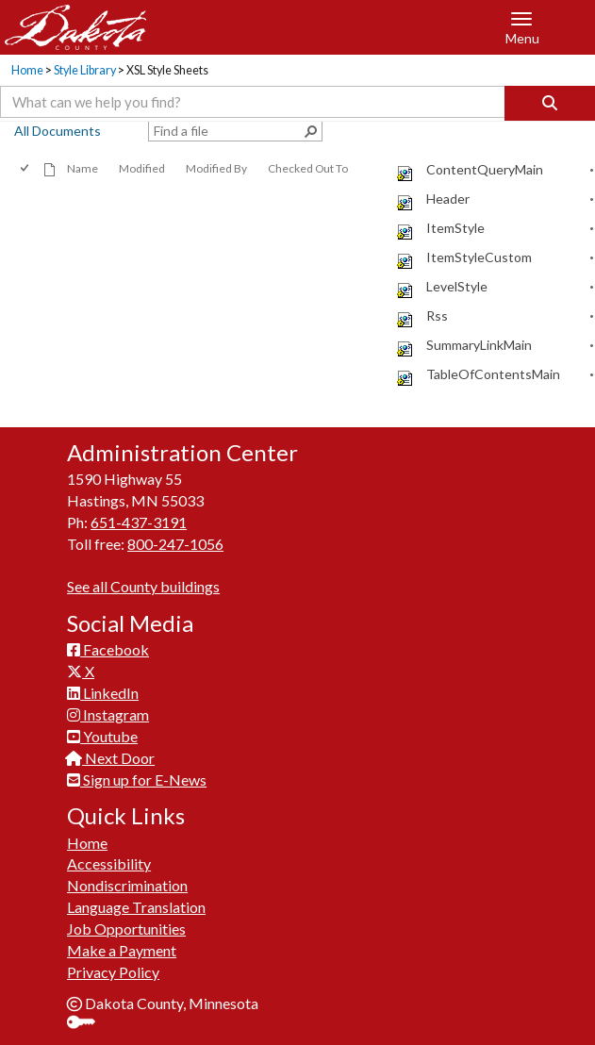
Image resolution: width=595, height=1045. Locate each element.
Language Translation (136, 907)
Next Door (111, 758)
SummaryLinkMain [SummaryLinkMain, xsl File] (479, 345)
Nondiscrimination (127, 885)
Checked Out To (308, 168)
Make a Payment (121, 950)
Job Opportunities (126, 928)
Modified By (216, 168)
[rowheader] (378, 170)
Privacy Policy (113, 972)
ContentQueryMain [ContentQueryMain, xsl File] (484, 169)
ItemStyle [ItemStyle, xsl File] (455, 228)
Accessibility (109, 863)
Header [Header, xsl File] (448, 199)
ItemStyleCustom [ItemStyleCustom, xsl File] (479, 257)
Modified (142, 168)
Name (82, 168)
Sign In (88, 1024)
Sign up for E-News (137, 779)
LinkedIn (103, 693)
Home (27, 70)
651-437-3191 (139, 522)
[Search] (549, 103)
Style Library (85, 70)
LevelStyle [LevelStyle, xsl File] (457, 286)
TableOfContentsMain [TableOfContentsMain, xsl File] (493, 374)
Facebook (108, 649)
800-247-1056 (175, 544)
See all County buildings (143, 586)
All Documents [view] (57, 131)
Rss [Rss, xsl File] (437, 315)
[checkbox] (26, 168)
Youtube (102, 736)
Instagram (108, 714)
